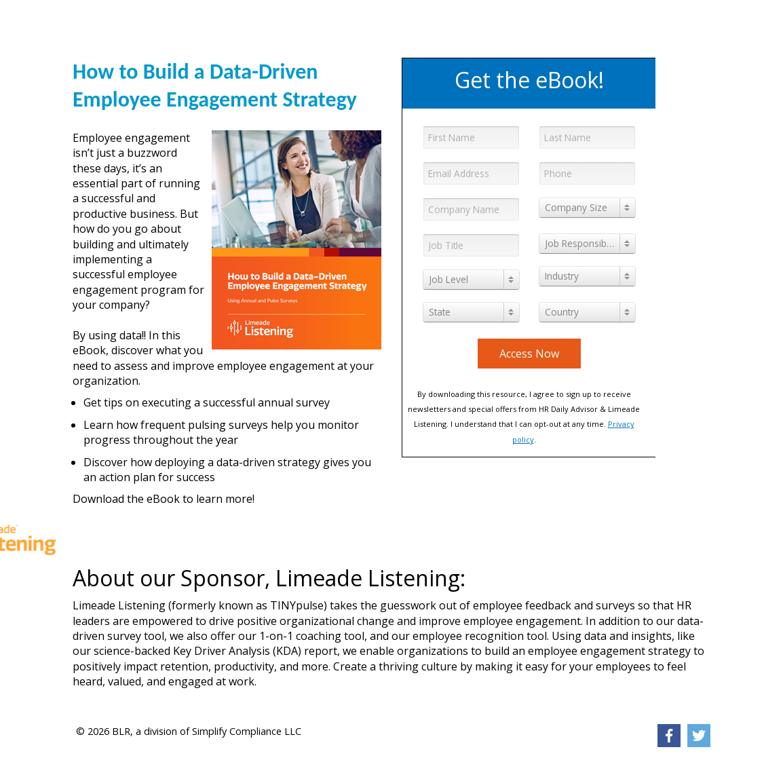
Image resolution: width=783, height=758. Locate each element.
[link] (166, 24)
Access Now (529, 353)
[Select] (587, 207)
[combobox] (587, 207)
